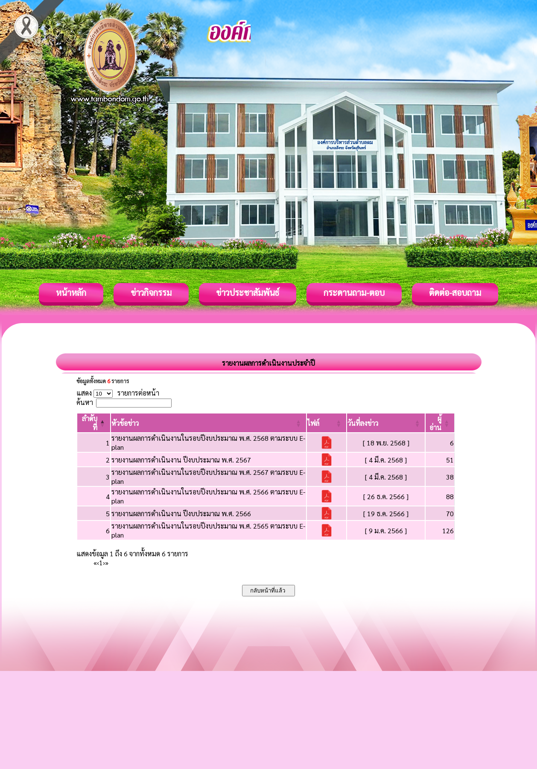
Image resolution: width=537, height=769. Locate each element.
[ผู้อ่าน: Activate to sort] (440, 422)
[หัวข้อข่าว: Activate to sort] (208, 422)
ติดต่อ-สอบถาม (455, 292)
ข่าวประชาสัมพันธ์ (247, 292)
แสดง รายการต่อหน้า (117, 392)
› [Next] (104, 562)
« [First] (95, 562)
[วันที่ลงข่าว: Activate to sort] (386, 422)
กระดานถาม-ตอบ (354, 292)
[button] (125, 423)
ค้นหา (84, 402)
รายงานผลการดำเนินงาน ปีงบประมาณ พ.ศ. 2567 (181, 459)
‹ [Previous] (98, 562)
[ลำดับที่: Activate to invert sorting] (93, 422)
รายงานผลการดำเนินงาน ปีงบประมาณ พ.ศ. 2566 (181, 513)
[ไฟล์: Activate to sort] (326, 422)
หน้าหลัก (71, 292)
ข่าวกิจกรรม (151, 292)
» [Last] (106, 562)
